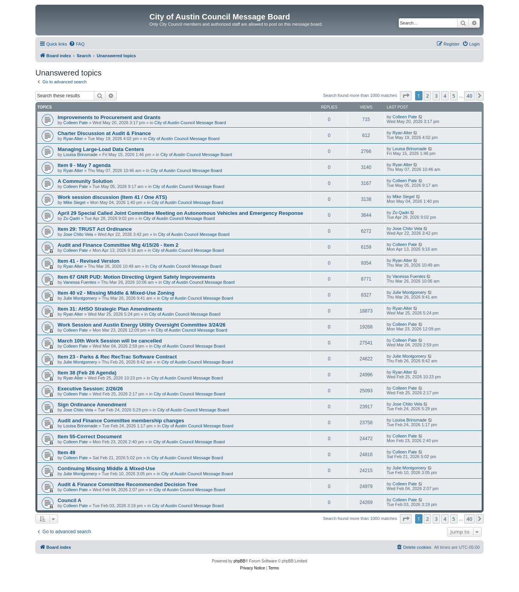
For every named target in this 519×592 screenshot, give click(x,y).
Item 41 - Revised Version (88, 261)
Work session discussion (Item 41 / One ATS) (112, 197)
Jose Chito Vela (78, 234)
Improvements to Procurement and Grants (109, 117)
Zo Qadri (71, 218)
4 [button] (445, 95)
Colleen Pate (75, 122)
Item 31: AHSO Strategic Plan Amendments (110, 309)
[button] (406, 95)
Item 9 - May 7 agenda (84, 165)
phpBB (239, 561)
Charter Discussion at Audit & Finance (104, 133)
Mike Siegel (74, 202)
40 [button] (469, 95)
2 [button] (427, 95)
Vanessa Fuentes (79, 282)
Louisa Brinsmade (80, 154)
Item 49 (66, 452)
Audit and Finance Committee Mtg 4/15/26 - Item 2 (118, 245)
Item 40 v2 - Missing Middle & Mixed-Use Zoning (116, 293)
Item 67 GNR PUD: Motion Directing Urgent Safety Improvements (136, 277)
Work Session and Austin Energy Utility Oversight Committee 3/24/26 (142, 325)
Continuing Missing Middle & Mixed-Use (106, 468)
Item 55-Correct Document (90, 436)
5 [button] (453, 95)
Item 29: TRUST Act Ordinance (95, 229)
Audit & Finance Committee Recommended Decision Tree (128, 484)
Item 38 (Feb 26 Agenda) (87, 373)
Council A (69, 500)
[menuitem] (76, 44)
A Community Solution (85, 181)
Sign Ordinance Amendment (92, 405)
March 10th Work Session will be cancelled (110, 341)
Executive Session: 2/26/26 (90, 389)
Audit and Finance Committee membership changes (121, 420)
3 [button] (436, 95)
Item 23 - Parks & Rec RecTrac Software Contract (117, 357)
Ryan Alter (73, 138)
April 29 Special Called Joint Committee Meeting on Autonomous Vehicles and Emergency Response (180, 213)
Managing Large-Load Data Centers (101, 149)
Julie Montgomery (80, 298)
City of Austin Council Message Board (190, 122)
